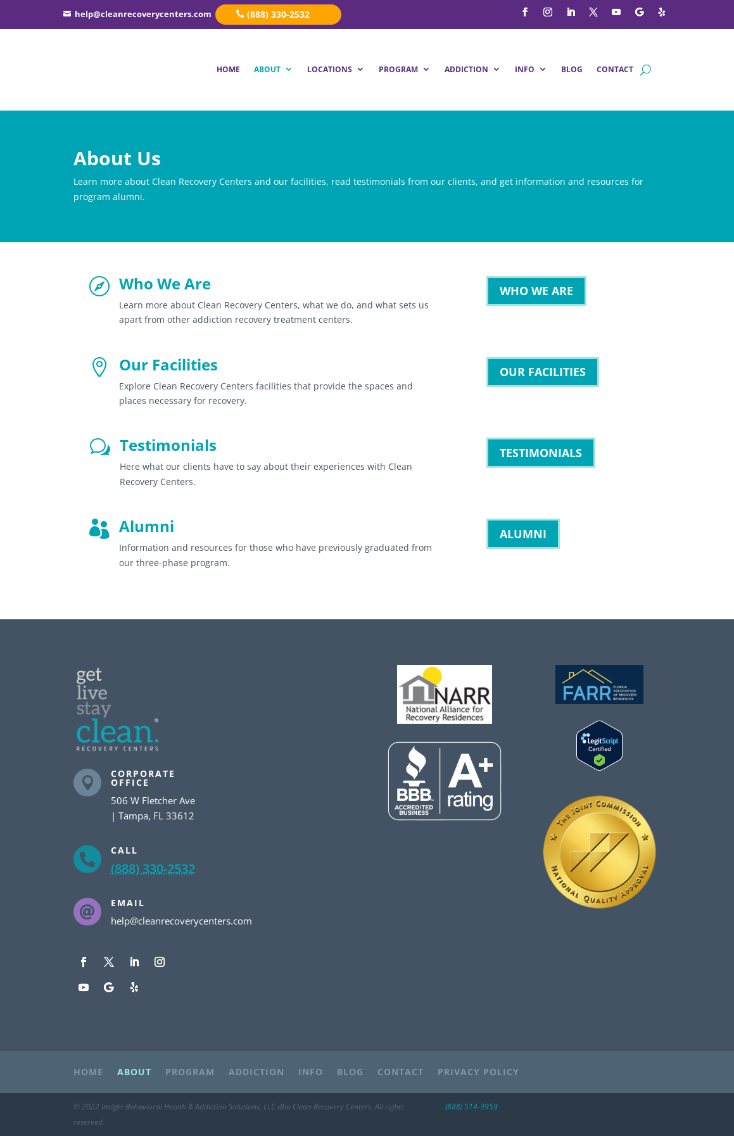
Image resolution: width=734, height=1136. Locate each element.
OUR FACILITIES (543, 371)
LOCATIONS (329, 69)
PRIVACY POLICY (478, 1073)
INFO (525, 69)
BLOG (572, 69)
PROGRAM (398, 69)
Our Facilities (168, 364)
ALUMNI (523, 533)
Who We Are (165, 283)
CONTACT (615, 69)
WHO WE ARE (536, 290)
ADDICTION (466, 69)
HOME (228, 69)
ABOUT (267, 69)
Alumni (146, 525)
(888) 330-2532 (278, 14)
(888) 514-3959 (471, 1106)
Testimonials (168, 444)
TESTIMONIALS (541, 452)
